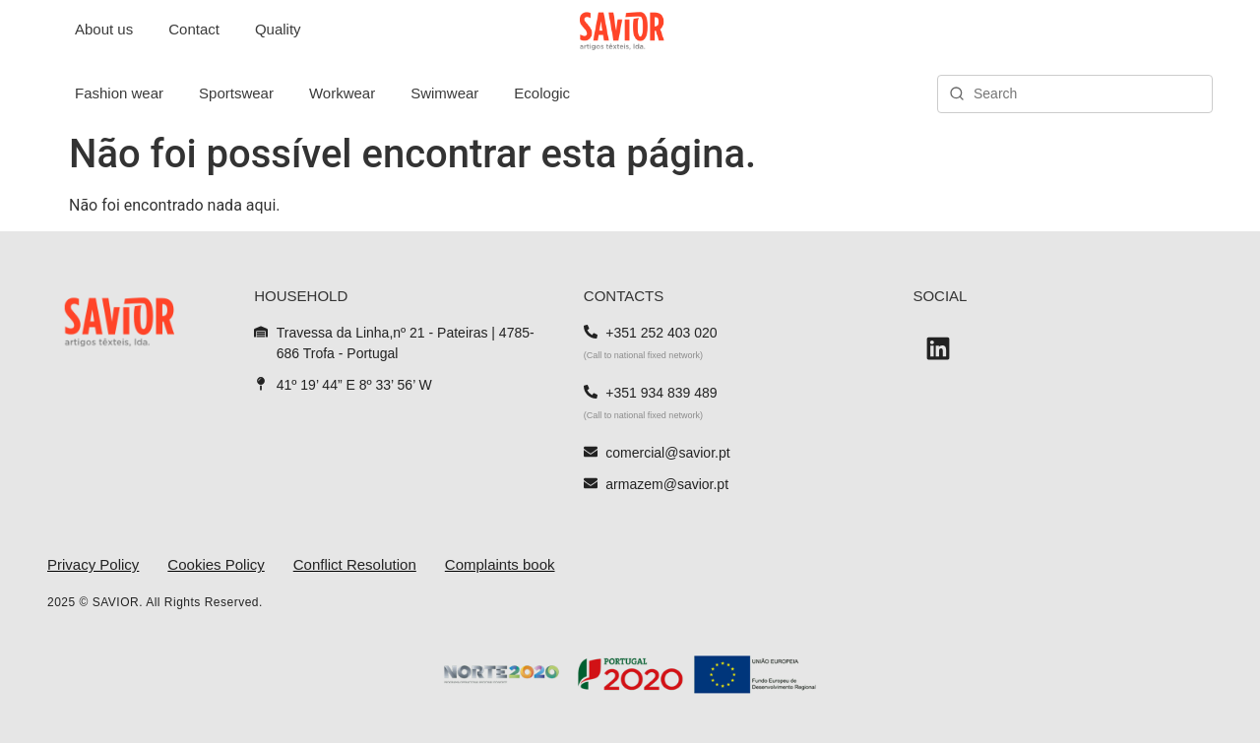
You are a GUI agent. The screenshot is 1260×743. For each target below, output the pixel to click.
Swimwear (444, 93)
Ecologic (542, 93)
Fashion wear (119, 93)
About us (104, 29)
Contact (194, 29)
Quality (278, 29)
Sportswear (236, 93)
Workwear (342, 93)
